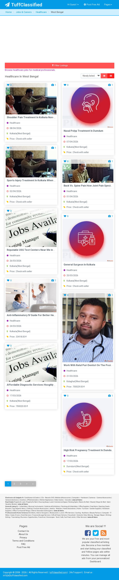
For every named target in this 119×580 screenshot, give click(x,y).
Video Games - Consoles (62, 500)
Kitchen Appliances (46, 500)
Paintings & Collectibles (69, 506)
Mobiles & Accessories (63, 497)
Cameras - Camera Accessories (100, 497)
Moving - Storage (93, 515)
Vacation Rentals (11, 504)
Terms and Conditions (23, 540)
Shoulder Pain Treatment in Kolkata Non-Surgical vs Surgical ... (43, 117)
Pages (108, 4)
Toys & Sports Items (19, 508)
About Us (23, 534)
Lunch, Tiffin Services (67, 513)
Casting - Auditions (82, 513)
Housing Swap (43, 502)
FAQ (23, 544)
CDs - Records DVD (47, 497)
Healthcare (13, 123)
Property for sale (19, 502)
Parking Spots (73, 502)
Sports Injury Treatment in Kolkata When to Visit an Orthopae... (43, 180)
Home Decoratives (69, 508)
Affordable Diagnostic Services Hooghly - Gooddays (37, 384)
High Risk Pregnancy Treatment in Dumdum (89, 450)
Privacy (23, 537)
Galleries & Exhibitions (52, 506)
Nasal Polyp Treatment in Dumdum (83, 130)
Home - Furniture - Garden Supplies (89, 508)
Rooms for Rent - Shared (87, 502)
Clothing (30, 508)
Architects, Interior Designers (38, 513)
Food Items (94, 506)
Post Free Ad (92, 4)
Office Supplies (84, 506)
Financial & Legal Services (41, 515)
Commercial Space (60, 502)
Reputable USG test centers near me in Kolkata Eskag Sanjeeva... (45, 249)
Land (51, 502)
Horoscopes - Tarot (52, 517)
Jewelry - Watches (55, 508)
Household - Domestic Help (77, 515)
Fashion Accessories (41, 508)
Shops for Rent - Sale (103, 502)
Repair (102, 515)
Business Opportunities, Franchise (33, 517)
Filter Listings (60, 65)
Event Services (26, 515)
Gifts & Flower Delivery (59, 515)
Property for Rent (31, 502)
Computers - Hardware (80, 497)
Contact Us (23, 531)
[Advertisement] (59, 38)
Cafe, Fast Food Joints (68, 517)
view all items (77, 500)
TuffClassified (23, 5)
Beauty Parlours (95, 513)
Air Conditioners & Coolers (31, 497)
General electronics (12, 500)
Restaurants (54, 513)
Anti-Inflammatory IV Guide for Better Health (32, 315)
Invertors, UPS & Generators (29, 500)
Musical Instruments (36, 506)
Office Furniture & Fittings (21, 511)
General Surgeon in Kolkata (79, 264)
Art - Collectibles (22, 506)
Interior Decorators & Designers (42, 511)
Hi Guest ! (73, 4)
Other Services (82, 517)
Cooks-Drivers (15, 515)
